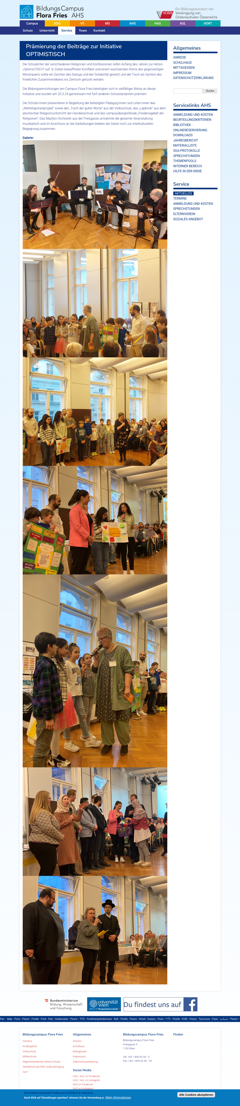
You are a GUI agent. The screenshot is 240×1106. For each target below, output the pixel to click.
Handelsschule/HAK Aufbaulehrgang (43, 1066)
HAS (157, 23)
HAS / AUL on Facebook (86, 1076)
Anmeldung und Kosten (193, 115)
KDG (57, 23)
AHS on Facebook (83, 1084)
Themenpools (184, 161)
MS (107, 23)
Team (83, 30)
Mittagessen (184, 68)
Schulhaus (182, 63)
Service (66, 30)
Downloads (183, 135)
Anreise (179, 57)
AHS (132, 23)
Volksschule (29, 1051)
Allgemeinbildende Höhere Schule (41, 1061)
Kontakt (99, 30)
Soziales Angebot (188, 219)
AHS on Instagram (83, 1088)
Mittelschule (29, 1056)
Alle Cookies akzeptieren (196, 1094)
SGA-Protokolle (186, 151)
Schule (28, 30)
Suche (210, 91)
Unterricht (47, 30)
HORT (208, 23)
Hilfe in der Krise (187, 171)
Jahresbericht (185, 140)
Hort (25, 1071)
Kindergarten (30, 1046)
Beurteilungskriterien (192, 120)
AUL (183, 23)
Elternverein (184, 214)
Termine (180, 198)
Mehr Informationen (118, 1097)
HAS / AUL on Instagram (86, 1080)
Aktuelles (183, 193)
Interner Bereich (187, 166)
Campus (32, 23)
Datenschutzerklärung (193, 78)
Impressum (182, 73)
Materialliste (185, 145)
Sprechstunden (186, 156)
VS (82, 23)
